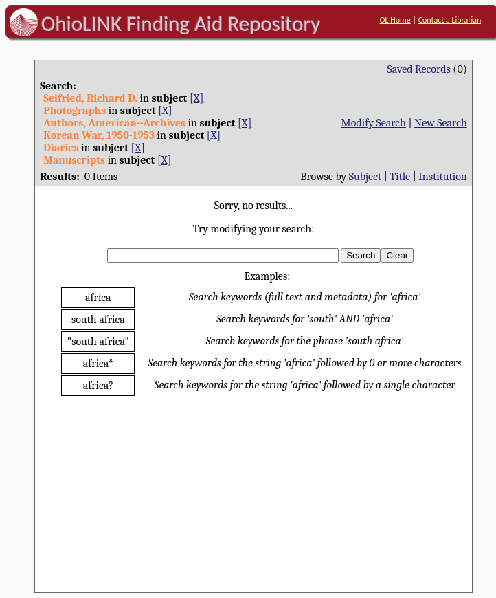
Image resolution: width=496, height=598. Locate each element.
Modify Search (373, 123)
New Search (440, 123)
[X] (196, 98)
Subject (365, 176)
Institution (442, 176)
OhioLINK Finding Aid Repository (181, 23)
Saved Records (419, 69)
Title (400, 176)
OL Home (395, 20)
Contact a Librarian (450, 20)
